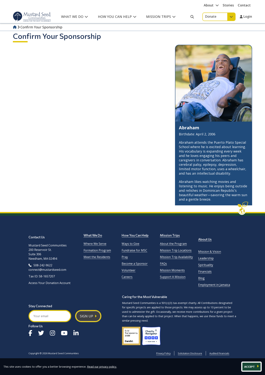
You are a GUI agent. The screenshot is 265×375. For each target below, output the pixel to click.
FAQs (163, 264)
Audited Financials (219, 353)
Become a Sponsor (135, 264)
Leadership (206, 258)
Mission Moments (172, 270)
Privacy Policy (163, 353)
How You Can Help (135, 235)
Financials (205, 271)
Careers (127, 277)
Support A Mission (173, 277)
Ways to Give (130, 244)
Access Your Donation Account (49, 283)
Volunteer (128, 270)
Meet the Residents (97, 257)
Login (247, 16)
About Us (205, 239)
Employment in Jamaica (214, 285)
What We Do (93, 235)
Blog (201, 278)
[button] (74, 18)
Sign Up (86, 316)
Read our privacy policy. (102, 366)
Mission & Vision (209, 252)
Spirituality (205, 265)
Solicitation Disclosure (190, 353)
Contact (244, 5)
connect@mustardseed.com (47, 270)
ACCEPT (249, 366)
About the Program (173, 244)
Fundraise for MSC (134, 250)
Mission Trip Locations (176, 250)
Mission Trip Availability (176, 257)
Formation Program (97, 250)
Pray (125, 257)
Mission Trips (170, 235)
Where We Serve (95, 244)
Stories (228, 5)
